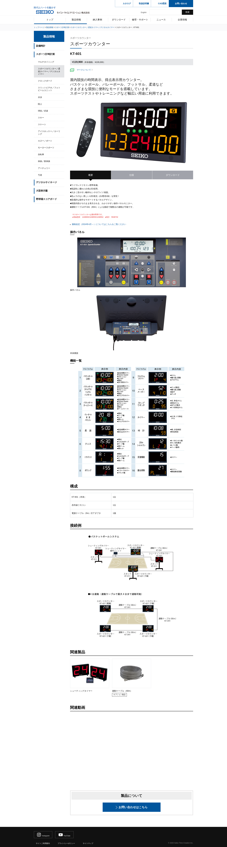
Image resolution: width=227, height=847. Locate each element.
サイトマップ (88, 843)
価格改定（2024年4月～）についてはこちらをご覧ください (99, 224)
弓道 (40, 175)
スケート (42, 124)
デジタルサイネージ (46, 182)
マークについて (84, 70)
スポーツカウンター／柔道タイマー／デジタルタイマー (49, 71)
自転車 (41, 154)
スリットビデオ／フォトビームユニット (49, 88)
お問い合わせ (181, 3)
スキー (41, 117)
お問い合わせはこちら (133, 807)
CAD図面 (162, 3)
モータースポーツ (46, 147)
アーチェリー (44, 168)
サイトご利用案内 (43, 843)
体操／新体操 (44, 161)
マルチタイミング (46, 62)
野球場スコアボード (46, 199)
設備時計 (40, 46)
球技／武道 (43, 111)
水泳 (40, 97)
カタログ (127, 3)
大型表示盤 (42, 190)
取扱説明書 (144, 3)
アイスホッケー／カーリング (49, 132)
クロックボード (45, 81)
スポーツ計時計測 (45, 54)
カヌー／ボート (45, 141)
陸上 (40, 104)
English (144, 12)
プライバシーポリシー (66, 843)
